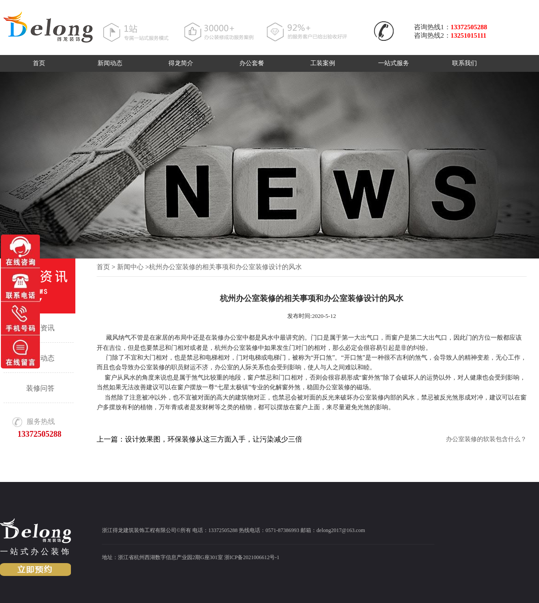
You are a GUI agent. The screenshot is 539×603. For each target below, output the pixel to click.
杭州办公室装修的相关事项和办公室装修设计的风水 (225, 266)
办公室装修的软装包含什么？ (486, 439)
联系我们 (464, 63)
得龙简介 (180, 63)
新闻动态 (110, 63)
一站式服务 (393, 63)
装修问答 (40, 388)
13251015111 (469, 35)
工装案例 (322, 63)
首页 (39, 63)
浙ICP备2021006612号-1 (252, 557)
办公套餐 (251, 63)
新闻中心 (130, 266)
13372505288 (469, 27)
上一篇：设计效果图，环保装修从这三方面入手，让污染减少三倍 (199, 439)
